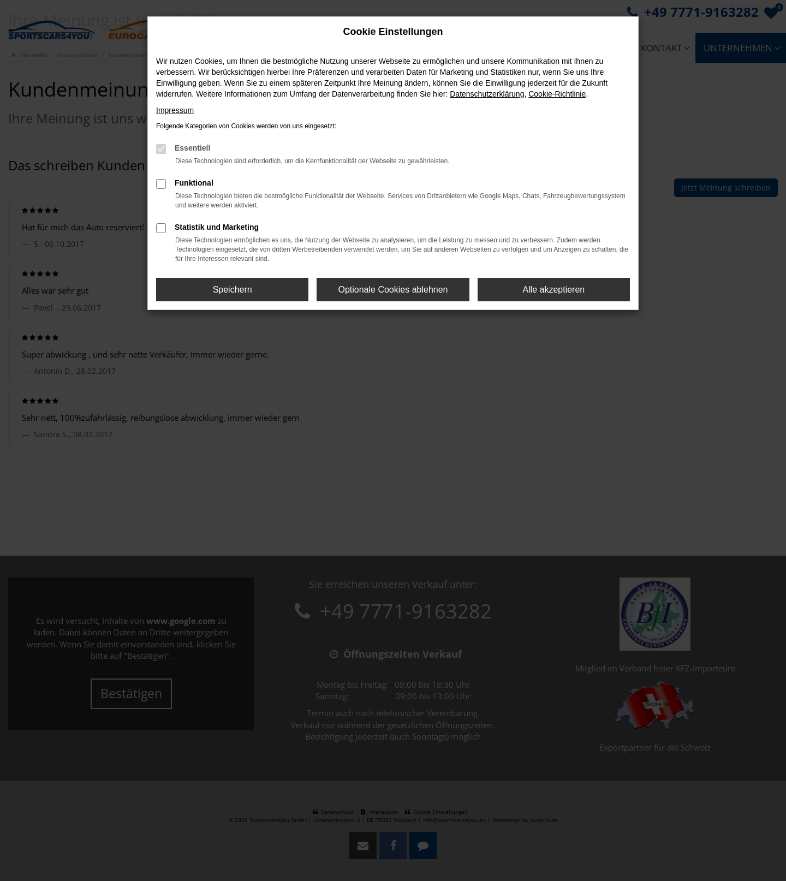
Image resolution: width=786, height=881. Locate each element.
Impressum (175, 110)
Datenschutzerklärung (487, 94)
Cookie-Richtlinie (557, 94)
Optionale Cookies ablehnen (393, 289)
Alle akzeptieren (553, 289)
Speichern (232, 289)
